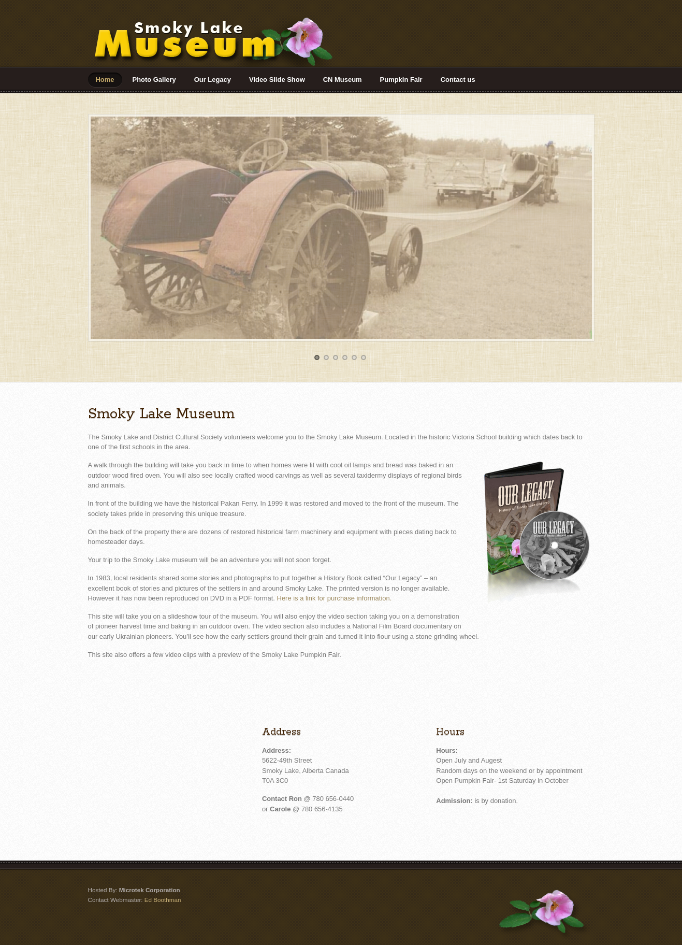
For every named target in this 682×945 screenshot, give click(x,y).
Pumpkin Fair (401, 79)
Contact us (458, 79)
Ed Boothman (162, 899)
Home (105, 79)
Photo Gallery (154, 79)
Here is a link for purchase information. (334, 598)
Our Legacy (212, 79)
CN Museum (342, 79)
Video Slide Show (277, 79)
